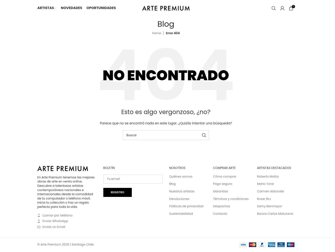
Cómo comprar (224, 177)
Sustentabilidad (181, 214)
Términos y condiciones (231, 199)
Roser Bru (264, 199)
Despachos (221, 206)
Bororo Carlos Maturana (275, 214)
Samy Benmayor (269, 206)
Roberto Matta (267, 177)
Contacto (220, 214)
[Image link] (62, 168)
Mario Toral (265, 184)
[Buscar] (273, 8)
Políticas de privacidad (186, 206)
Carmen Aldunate (270, 191)
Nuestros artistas (182, 191)
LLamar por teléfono (57, 215)
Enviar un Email (53, 227)
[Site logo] (166, 8)
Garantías (220, 191)
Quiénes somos (180, 177)
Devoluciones (179, 199)
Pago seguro (222, 184)
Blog (172, 184)
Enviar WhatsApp (55, 221)
